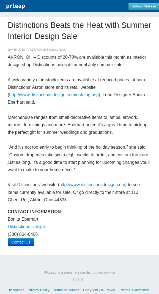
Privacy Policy (39, 290)
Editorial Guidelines (134, 290)
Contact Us (20, 242)
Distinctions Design (26, 226)
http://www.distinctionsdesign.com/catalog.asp (54, 94)
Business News (56, 49)
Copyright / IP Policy (99, 290)
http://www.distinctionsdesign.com (92, 184)
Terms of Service (66, 290)
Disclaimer (15, 290)
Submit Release (143, 6)
